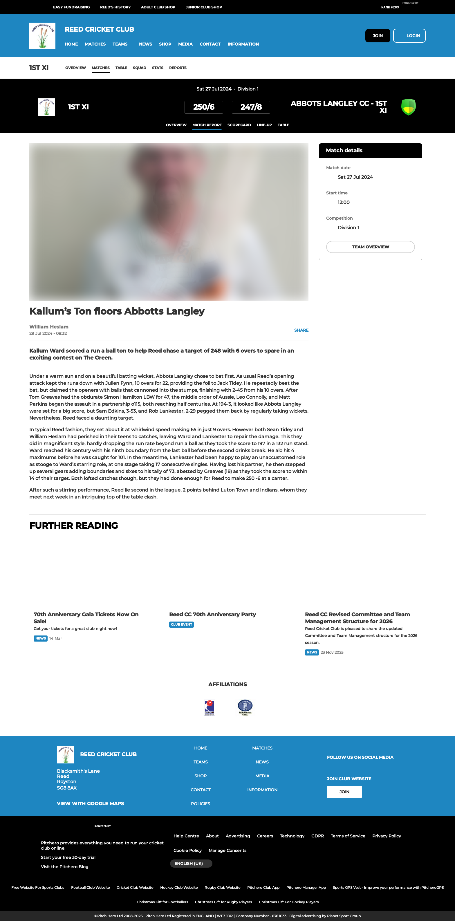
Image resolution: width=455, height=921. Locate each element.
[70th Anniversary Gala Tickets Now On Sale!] (91, 572)
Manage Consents (227, 850)
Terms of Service (348, 836)
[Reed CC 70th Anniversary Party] (227, 572)
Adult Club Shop (158, 7)
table (283, 125)
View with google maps (90, 804)
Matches (101, 68)
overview (176, 125)
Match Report (207, 125)
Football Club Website (90, 887)
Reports (178, 68)
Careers (265, 836)
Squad (139, 68)
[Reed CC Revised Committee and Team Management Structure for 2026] (363, 572)
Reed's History (115, 7)
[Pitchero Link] (414, 9)
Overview (75, 68)
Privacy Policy (386, 836)
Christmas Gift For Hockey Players (289, 902)
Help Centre (186, 836)
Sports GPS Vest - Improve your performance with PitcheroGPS (388, 887)
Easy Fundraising (71, 7)
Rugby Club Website (222, 887)
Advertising (238, 836)
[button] (71, 44)
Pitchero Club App (263, 887)
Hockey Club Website (179, 887)
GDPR (317, 836)
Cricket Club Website (135, 887)
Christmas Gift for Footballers (162, 902)
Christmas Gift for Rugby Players (223, 902)
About (212, 836)
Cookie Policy (188, 850)
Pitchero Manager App (306, 887)
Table (121, 68)
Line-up (264, 125)
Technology (292, 836)
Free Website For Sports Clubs (37, 887)
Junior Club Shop (204, 7)
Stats (157, 68)
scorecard (239, 125)
